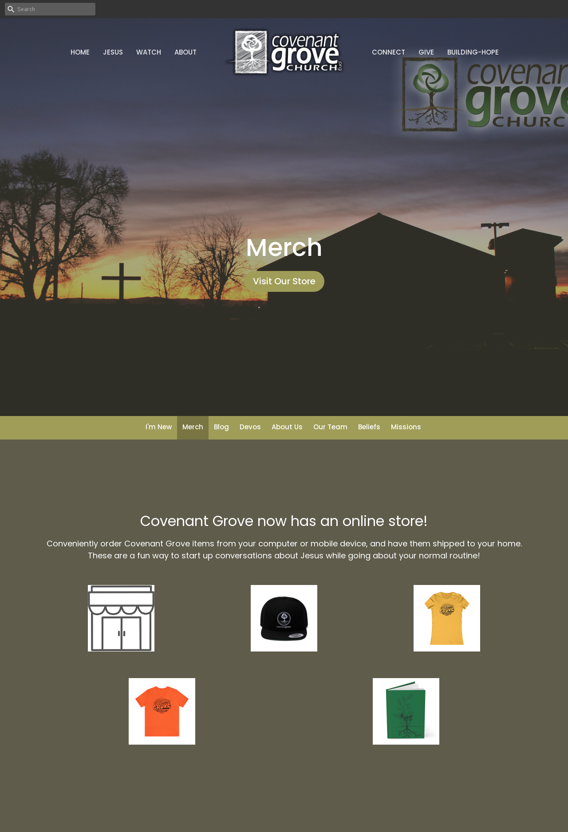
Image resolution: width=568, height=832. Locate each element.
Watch (148, 52)
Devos (250, 427)
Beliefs (369, 427)
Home (80, 52)
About (185, 52)
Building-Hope (473, 52)
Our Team (330, 427)
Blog (221, 427)
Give (426, 52)
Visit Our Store (284, 281)
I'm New (159, 427)
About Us (287, 427)
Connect (388, 52)
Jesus (113, 52)
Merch (192, 427)
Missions (406, 427)
